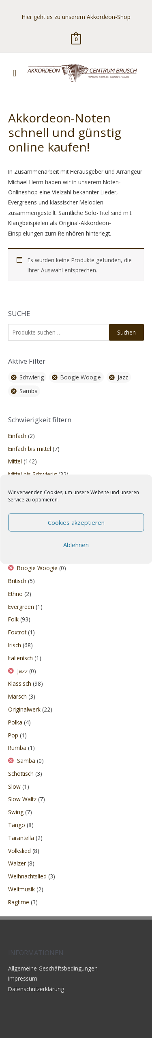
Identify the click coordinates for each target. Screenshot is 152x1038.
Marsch (17, 696)
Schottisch (21, 773)
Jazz (22, 671)
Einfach (17, 436)
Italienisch (20, 658)
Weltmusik (21, 889)
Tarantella (21, 838)
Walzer (17, 863)
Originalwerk (24, 709)
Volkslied (19, 851)
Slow (14, 786)
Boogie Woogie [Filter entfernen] (80, 377)
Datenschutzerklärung (36, 989)
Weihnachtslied (27, 876)
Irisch (14, 645)
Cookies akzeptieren (76, 522)
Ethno (15, 594)
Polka (15, 722)
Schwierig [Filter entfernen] (31, 377)
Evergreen (21, 607)
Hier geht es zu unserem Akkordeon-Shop (76, 17)
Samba (26, 760)
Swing (16, 812)
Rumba (17, 748)
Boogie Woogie (37, 568)
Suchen (126, 332)
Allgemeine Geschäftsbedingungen (53, 968)
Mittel (15, 461)
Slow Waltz (22, 799)
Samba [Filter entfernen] (28, 391)
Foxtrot (17, 632)
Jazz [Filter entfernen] (123, 377)
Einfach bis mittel (29, 449)
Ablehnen (76, 545)
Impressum (22, 978)
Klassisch (19, 683)
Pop (13, 735)
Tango (16, 825)
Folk (13, 619)
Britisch (17, 581)
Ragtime (18, 902)
